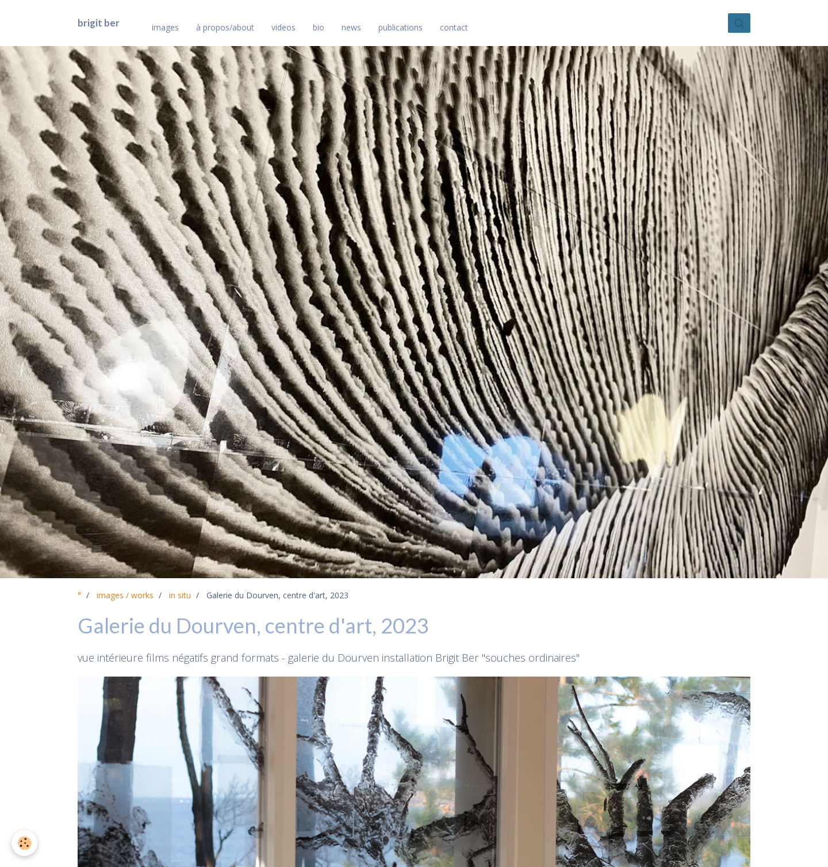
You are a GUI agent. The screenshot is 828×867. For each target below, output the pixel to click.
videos (283, 27)
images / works (125, 595)
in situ (180, 595)
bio (318, 27)
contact (454, 27)
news (351, 27)
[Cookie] (24, 843)
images (165, 27)
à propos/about (225, 27)
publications (400, 27)
